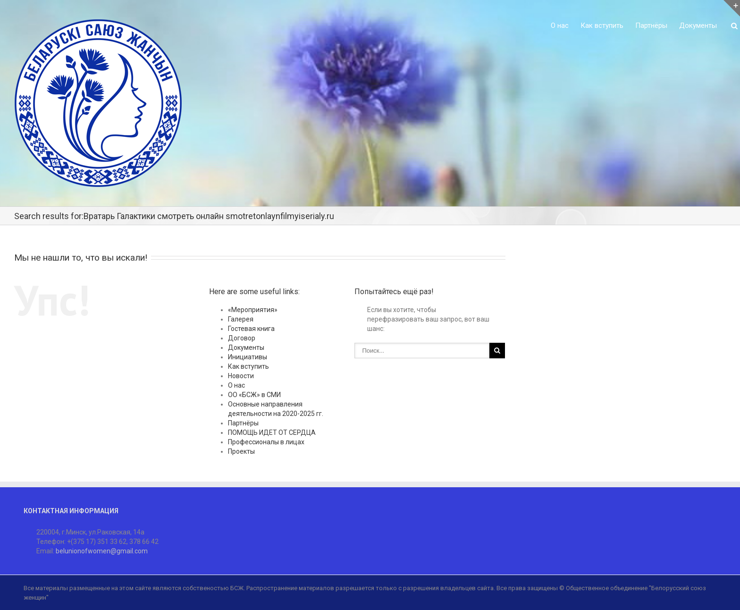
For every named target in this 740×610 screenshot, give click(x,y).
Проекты (241, 451)
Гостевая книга (251, 328)
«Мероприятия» (253, 309)
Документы (698, 25)
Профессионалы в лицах (266, 442)
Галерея (240, 319)
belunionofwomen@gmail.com (102, 551)
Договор (241, 338)
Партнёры (651, 25)
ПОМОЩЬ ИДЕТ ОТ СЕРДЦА (272, 432)
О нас (560, 25)
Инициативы (247, 357)
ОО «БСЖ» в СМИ (254, 394)
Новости (241, 376)
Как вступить (601, 25)
